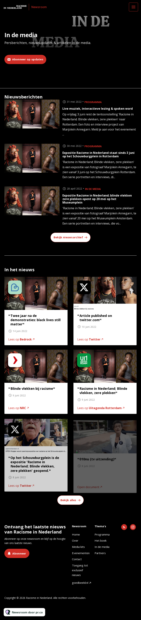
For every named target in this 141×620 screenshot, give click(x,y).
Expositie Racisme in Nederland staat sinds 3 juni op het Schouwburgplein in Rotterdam (98, 154)
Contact (77, 559)
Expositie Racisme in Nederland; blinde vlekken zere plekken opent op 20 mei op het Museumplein (97, 198)
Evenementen (81, 553)
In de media (93, 189)
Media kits (78, 547)
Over (75, 540)
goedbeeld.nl (80, 582)
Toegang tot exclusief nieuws (80, 570)
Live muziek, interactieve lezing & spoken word (97, 109)
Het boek (100, 540)
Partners (100, 553)
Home (76, 534)
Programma (93, 102)
